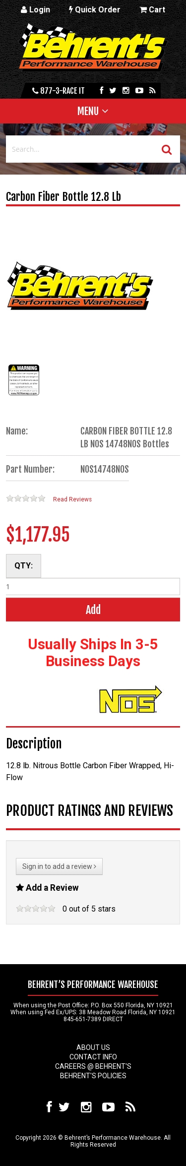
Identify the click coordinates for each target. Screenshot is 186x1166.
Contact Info (93, 1057)
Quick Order (95, 9)
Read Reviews (72, 499)
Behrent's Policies (93, 1076)
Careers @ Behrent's (93, 1066)
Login (35, 9)
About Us (93, 1047)
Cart (152, 9)
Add (93, 609)
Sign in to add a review (59, 866)
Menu (88, 111)
